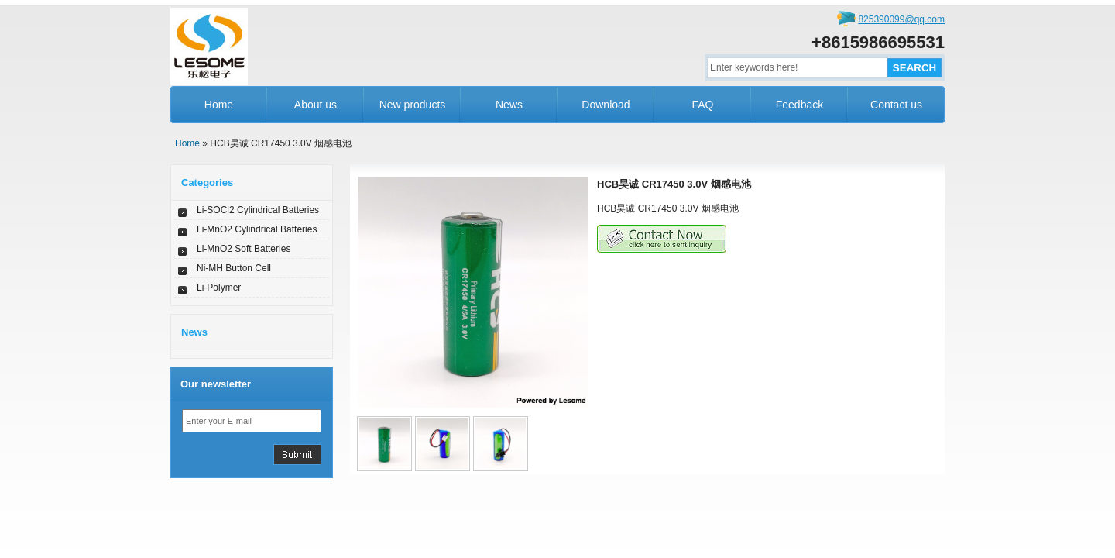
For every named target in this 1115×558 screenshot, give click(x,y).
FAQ (702, 104)
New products (412, 104)
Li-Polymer (219, 287)
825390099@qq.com (901, 19)
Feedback (799, 104)
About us (315, 104)
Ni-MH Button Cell (234, 268)
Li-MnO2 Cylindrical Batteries (257, 229)
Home (218, 104)
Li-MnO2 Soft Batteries (243, 248)
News (509, 104)
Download (606, 104)
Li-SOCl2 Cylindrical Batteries (258, 210)
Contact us (896, 104)
